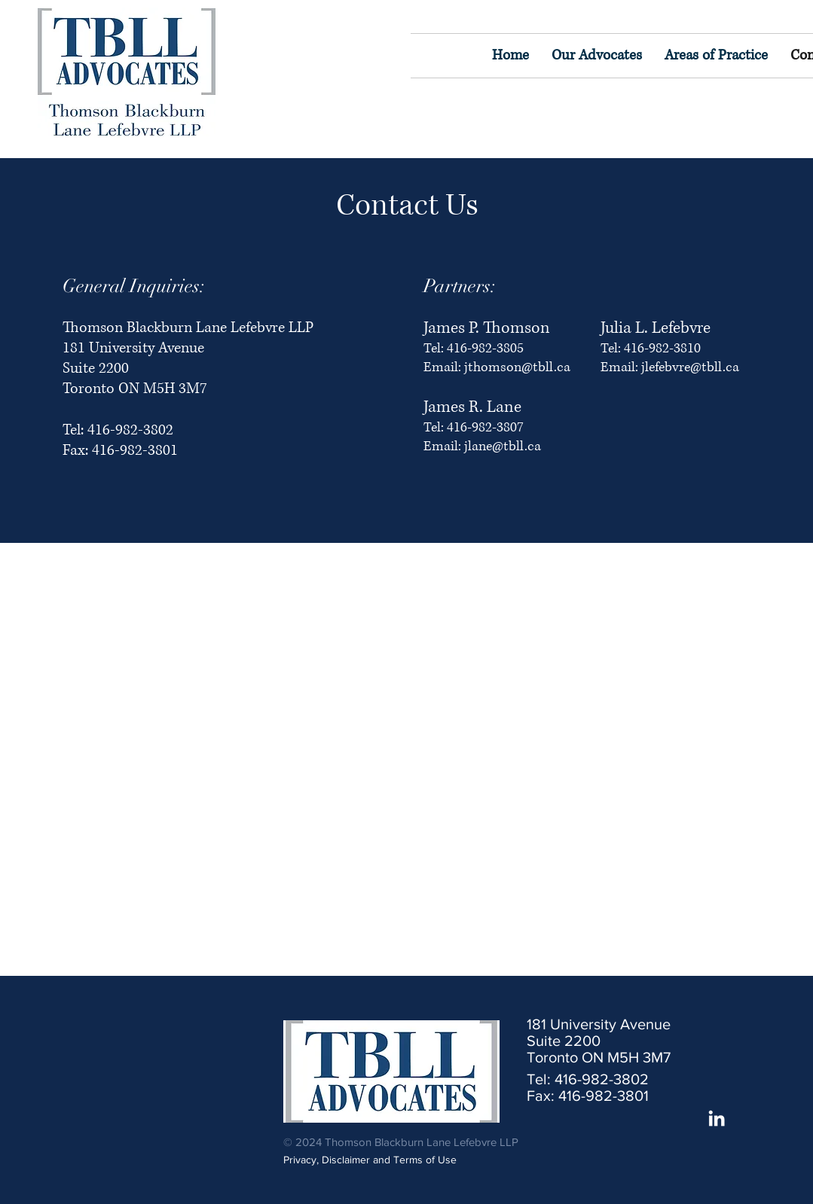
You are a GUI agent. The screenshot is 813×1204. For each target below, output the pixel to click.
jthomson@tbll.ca (517, 367)
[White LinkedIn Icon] (716, 1118)
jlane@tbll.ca (502, 446)
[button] (716, 56)
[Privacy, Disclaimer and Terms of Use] (381, 1160)
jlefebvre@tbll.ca (690, 367)
